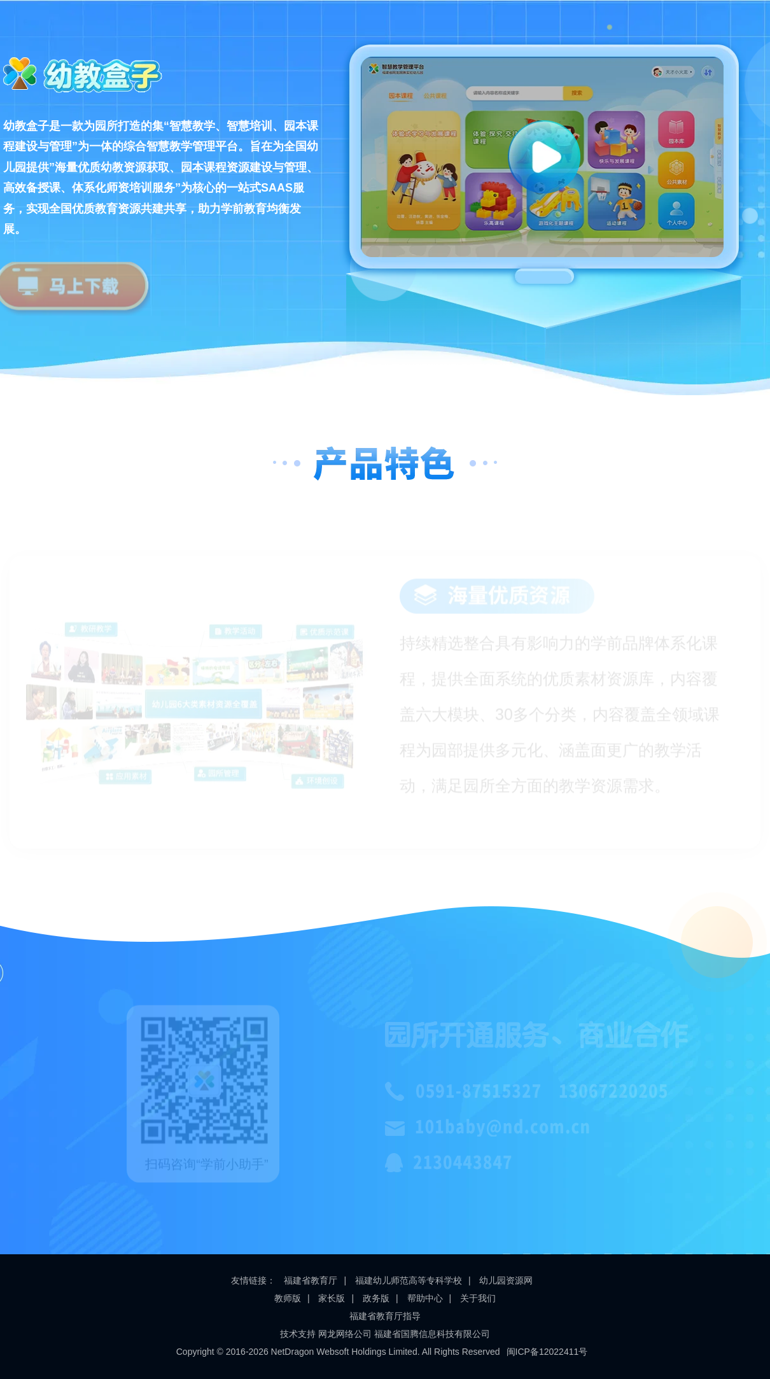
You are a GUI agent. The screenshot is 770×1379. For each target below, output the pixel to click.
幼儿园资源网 (506, 1280)
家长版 (331, 1298)
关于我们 (478, 1298)
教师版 (287, 1298)
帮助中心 (425, 1298)
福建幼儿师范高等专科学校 (408, 1280)
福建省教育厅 (310, 1280)
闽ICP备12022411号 (547, 1352)
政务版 (376, 1298)
